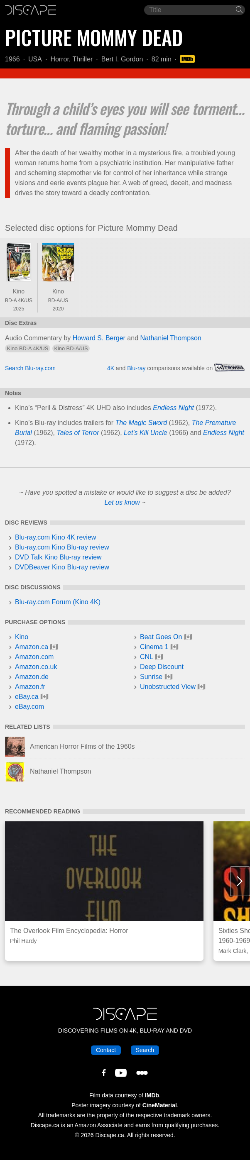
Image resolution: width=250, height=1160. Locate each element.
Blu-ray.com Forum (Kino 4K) (57, 602)
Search (145, 1050)
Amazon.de (32, 676)
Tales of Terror (78, 432)
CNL (146, 656)
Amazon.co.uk (36, 666)
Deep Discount (162, 666)
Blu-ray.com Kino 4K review (55, 537)
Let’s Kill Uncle (145, 432)
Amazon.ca (31, 646)
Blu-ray (136, 368)
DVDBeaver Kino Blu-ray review (62, 567)
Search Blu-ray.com (30, 368)
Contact (106, 1050)
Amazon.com (34, 656)
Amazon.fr (30, 686)
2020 (58, 309)
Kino (19, 291)
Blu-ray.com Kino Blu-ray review (62, 547)
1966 (12, 59)
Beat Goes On (161, 636)
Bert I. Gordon (122, 59)
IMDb (152, 1095)
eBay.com (29, 706)
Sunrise (151, 676)
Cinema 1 (154, 646)
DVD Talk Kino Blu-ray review (58, 557)
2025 (19, 309)
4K (110, 368)
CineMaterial (159, 1105)
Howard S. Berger (99, 338)
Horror (59, 59)
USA (35, 59)
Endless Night (173, 407)
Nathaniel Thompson (170, 338)
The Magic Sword (141, 422)
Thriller (82, 59)
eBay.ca (27, 696)
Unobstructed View (168, 686)
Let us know (122, 502)
